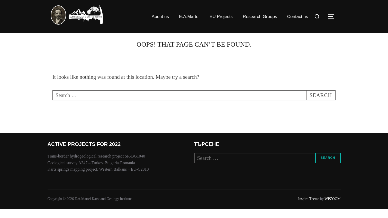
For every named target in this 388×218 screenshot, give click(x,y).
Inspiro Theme (308, 208)
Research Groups (260, 16)
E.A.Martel (189, 16)
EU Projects (221, 16)
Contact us (297, 16)
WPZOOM (332, 208)
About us (160, 16)
